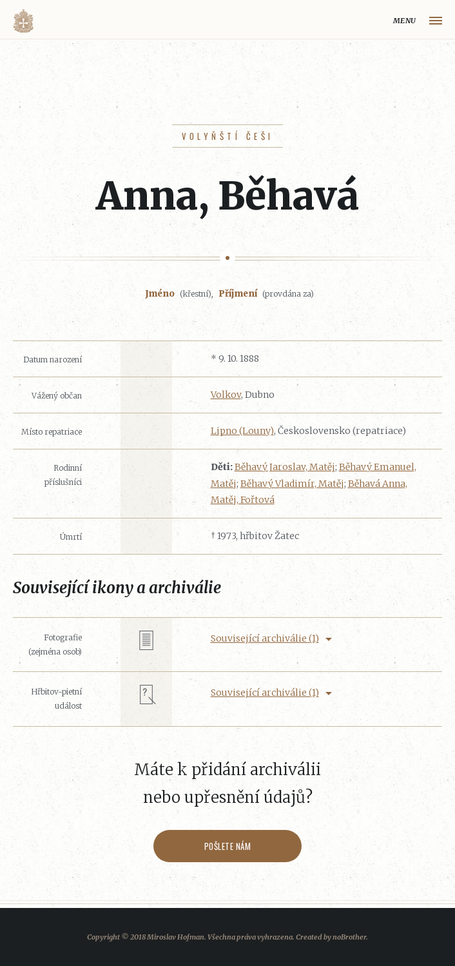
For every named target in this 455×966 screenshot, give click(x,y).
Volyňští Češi (228, 136)
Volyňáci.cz (23, 21)
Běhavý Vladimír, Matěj (292, 483)
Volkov (226, 394)
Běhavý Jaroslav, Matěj (285, 467)
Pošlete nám (227, 846)
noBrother (349, 936)
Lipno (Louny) (242, 431)
